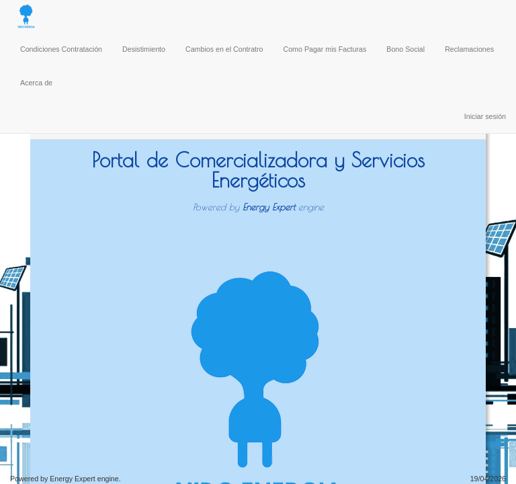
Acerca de (36, 83)
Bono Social (405, 49)
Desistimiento (143, 49)
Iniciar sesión (485, 116)
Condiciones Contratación (61, 49)
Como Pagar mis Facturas (325, 49)
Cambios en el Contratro (224, 49)
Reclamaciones (469, 49)
